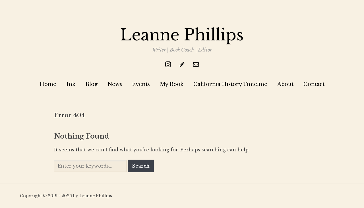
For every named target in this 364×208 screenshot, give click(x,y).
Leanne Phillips (182, 35)
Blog (91, 84)
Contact (313, 84)
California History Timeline (230, 84)
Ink (70, 84)
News (114, 84)
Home (48, 84)
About (285, 84)
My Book (171, 84)
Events (141, 84)
